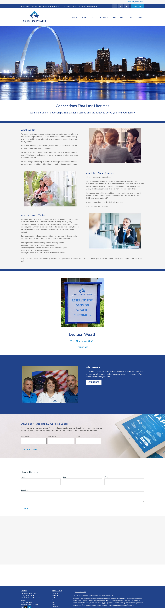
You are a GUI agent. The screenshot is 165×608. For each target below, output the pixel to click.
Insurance (55, 600)
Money (54, 604)
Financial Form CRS (80, 592)
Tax (53, 602)
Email (78, 436)
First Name (25, 436)
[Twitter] (114, 6)
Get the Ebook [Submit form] (30, 450)
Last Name (52, 436)
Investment (55, 595)
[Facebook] (126, 6)
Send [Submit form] (25, 508)
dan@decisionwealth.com (88, 6)
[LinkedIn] (120, 6)
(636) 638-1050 (69, 6)
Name (23, 477)
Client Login (137, 6)
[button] (75, 17)
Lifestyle (55, 606)
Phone (106, 477)
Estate (54, 597)
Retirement (55, 593)
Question (24, 490)
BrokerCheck (109, 595)
